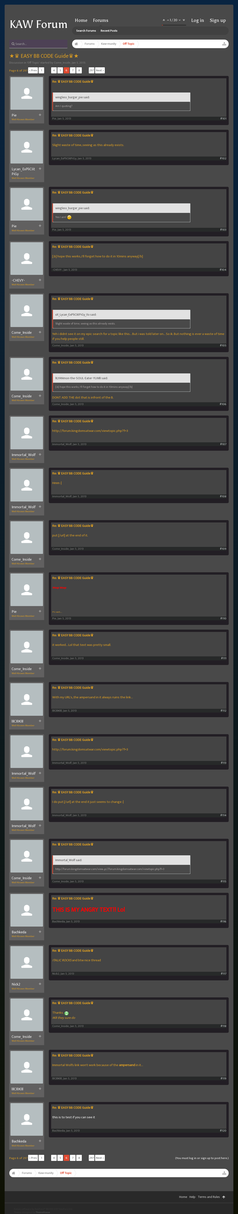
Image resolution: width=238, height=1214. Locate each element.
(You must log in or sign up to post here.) (202, 1158)
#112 (223, 711)
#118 (223, 1026)
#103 (223, 230)
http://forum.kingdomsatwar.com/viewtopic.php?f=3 (90, 431)
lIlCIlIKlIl (17, 721)
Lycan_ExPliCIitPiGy (23, 172)
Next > (100, 70)
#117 (223, 974)
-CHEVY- (18, 280)
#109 (223, 549)
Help (192, 1197)
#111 (223, 658)
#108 (223, 496)
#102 (223, 158)
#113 (223, 763)
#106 (223, 404)
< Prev (33, 70)
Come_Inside (62, 62)
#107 (223, 444)
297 (91, 70)
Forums (100, 20)
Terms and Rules (209, 1197)
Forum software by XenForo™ (43, 1209)
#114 (223, 815)
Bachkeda (19, 932)
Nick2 (16, 984)
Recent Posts (109, 30)
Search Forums (86, 30)
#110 (223, 619)
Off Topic (33, 62)
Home (81, 20)
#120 (223, 1131)
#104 (223, 270)
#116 (223, 922)
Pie (14, 115)
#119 (223, 1079)
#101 (223, 119)
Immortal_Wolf (24, 455)
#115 (223, 881)
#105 (223, 346)
